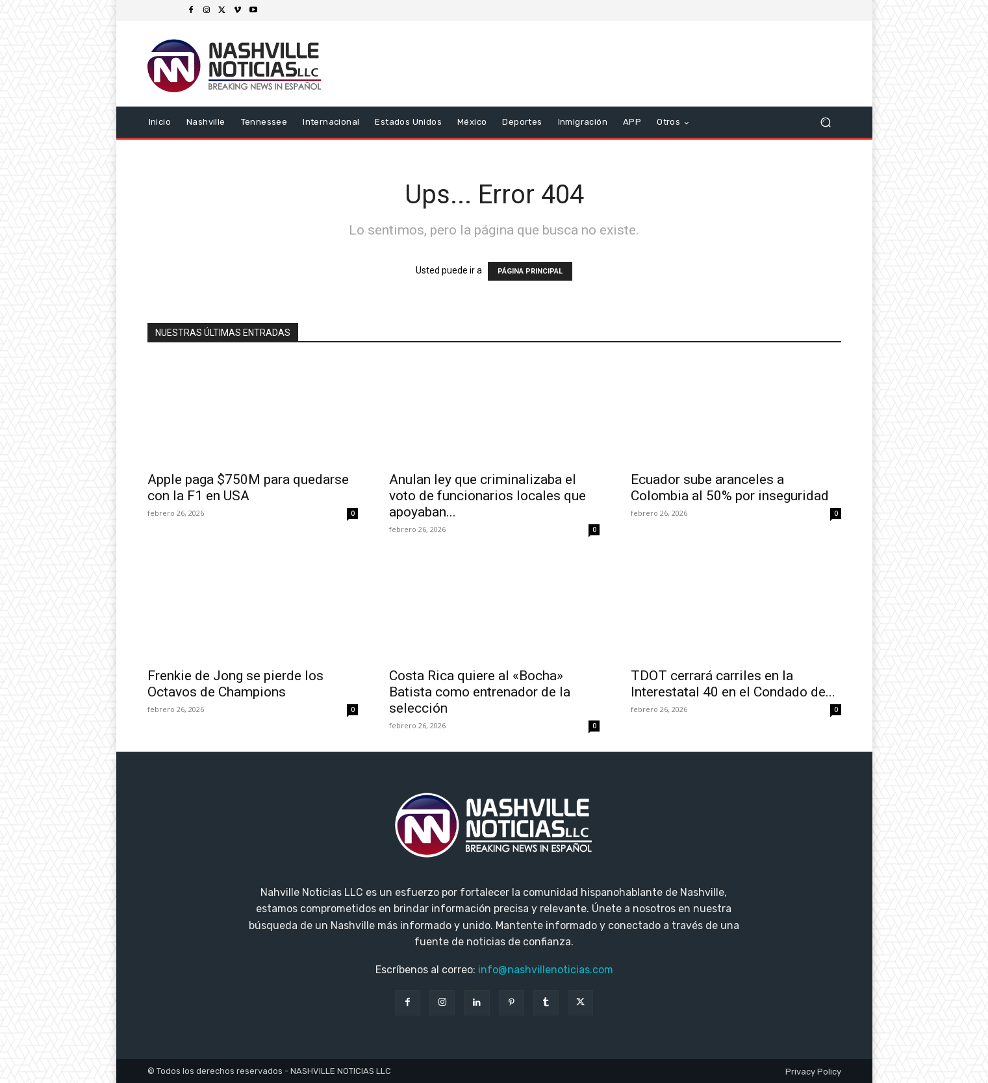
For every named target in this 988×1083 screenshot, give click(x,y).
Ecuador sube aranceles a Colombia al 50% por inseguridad (730, 487)
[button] (826, 122)
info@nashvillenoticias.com (545, 969)
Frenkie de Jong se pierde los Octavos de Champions (235, 684)
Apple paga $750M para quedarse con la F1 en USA (248, 487)
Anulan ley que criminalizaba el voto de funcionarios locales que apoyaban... (487, 496)
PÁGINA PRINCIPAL (530, 271)
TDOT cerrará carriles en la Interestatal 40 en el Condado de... (733, 684)
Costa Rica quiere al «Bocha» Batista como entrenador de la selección (479, 692)
